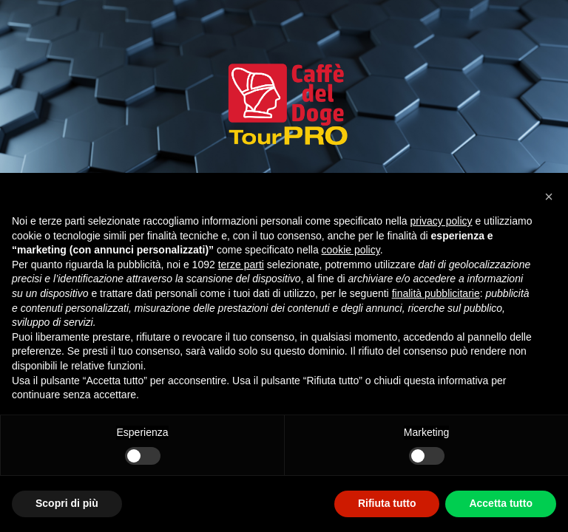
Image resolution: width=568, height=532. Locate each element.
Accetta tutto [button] (500, 503)
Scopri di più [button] (67, 503)
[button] (549, 196)
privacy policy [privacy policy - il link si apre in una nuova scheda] (441, 221)
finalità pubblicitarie (436, 293)
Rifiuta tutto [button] (387, 503)
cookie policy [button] (351, 250)
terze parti (241, 264)
